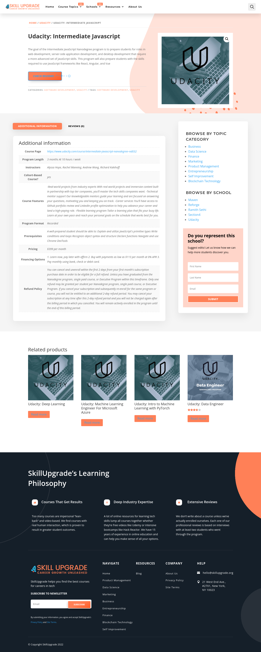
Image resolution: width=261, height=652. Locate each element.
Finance (193, 156)
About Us (172, 573)
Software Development (59, 89)
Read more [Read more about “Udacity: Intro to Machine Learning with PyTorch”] (145, 418)
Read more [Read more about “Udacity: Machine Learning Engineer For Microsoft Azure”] (92, 422)
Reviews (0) (76, 126)
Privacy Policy (36, 622)
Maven (193, 200)
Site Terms (51, 622)
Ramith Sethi (197, 210)
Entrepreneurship (200, 171)
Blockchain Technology (204, 181)
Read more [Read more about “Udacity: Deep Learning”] (39, 414)
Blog (139, 573)
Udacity (45, 22)
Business (194, 146)
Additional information (37, 126)
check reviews (43, 76)
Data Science (197, 151)
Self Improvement (201, 176)
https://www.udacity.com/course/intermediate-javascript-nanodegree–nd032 (92, 151)
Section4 (194, 215)
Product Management (203, 166)
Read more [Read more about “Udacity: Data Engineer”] (198, 418)
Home (33, 22)
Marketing (195, 161)
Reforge (193, 205)
